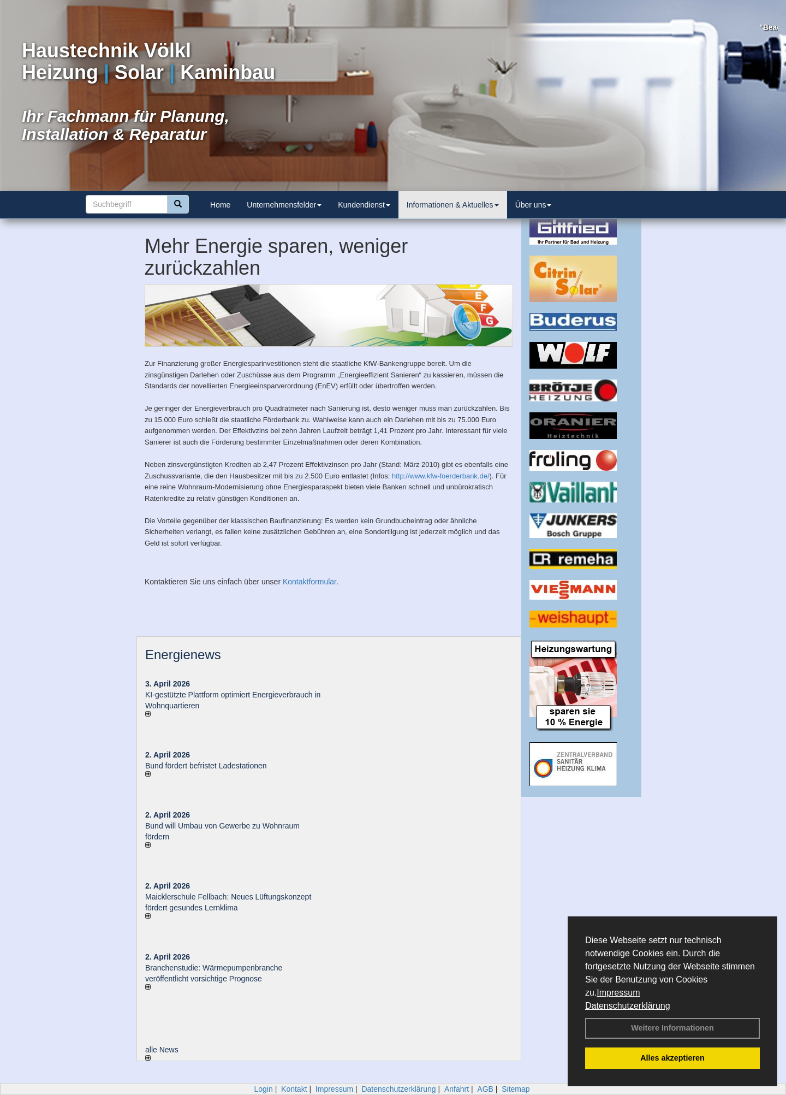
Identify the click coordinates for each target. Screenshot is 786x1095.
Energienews (183, 654)
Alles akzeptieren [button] (672, 1057)
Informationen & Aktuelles (453, 204)
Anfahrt (456, 1089)
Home (220, 204)
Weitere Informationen (672, 1027)
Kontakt (294, 1089)
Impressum (618, 992)
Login (263, 1089)
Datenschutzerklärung (627, 1005)
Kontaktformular (309, 581)
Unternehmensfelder (284, 204)
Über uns (533, 204)
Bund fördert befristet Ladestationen (206, 765)
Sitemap (515, 1089)
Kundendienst (364, 204)
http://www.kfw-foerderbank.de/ (440, 476)
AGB (485, 1089)
